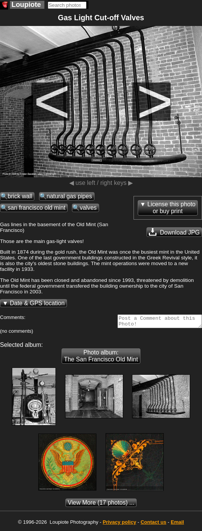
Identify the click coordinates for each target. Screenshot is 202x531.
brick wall (20, 196)
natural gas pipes (69, 196)
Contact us (153, 524)
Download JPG (174, 232)
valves (88, 207)
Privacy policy (119, 524)
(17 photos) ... (101, 505)
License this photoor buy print (171, 207)
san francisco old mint (36, 207)
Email (177, 524)
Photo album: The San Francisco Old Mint (101, 358)
